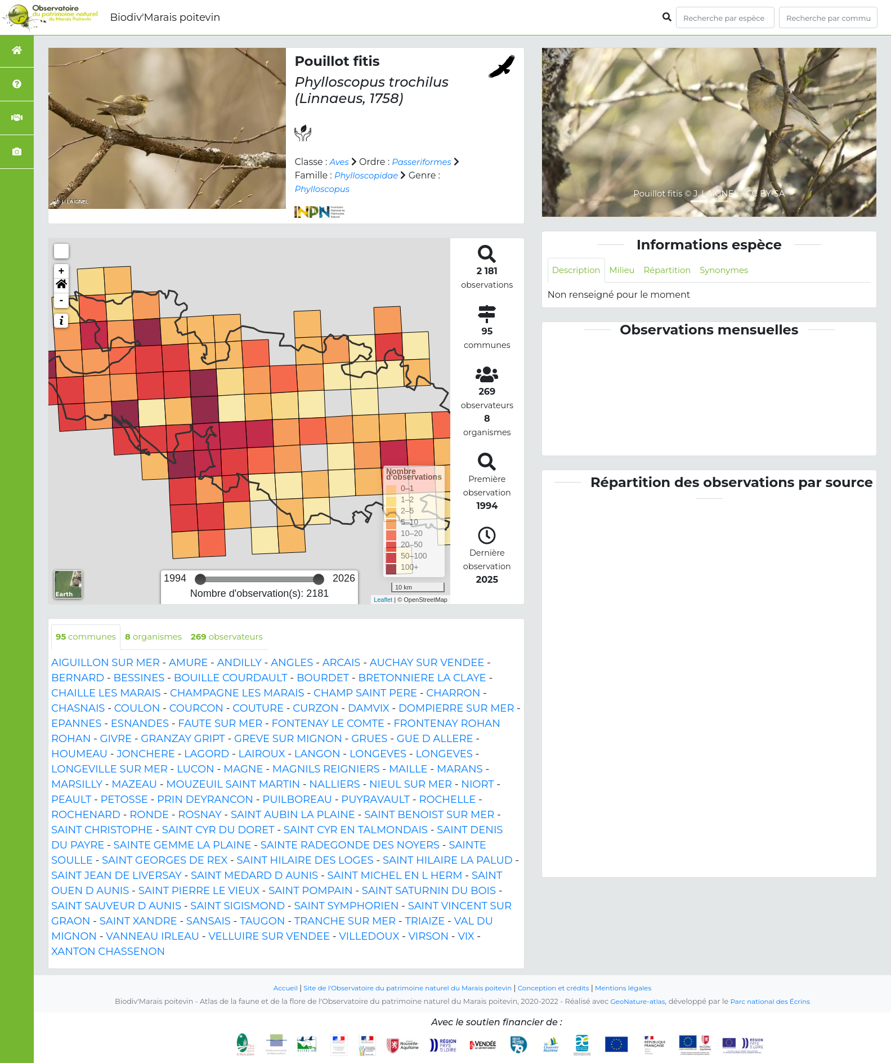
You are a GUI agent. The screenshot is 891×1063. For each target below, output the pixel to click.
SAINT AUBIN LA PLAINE (293, 815)
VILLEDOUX (369, 937)
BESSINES (138, 678)
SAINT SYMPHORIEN (346, 906)
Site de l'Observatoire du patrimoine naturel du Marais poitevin (403, 988)
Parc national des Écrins (772, 1001)
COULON (137, 709)
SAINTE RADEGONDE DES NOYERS (350, 845)
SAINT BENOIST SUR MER (429, 815)
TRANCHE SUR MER (345, 921)
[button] (61, 286)
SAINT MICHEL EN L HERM (394, 876)
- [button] (62, 300)
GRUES (369, 739)
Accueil (272, 988)
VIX (466, 937)
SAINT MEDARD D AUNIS (254, 876)
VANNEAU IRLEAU (152, 937)
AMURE (188, 663)
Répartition (675, 270)
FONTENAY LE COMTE (328, 724)
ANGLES (292, 663)
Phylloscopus (323, 189)
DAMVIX (368, 709)
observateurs (239, 637)
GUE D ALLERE (435, 739)
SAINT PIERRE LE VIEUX (198, 891)
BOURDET (323, 678)
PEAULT (71, 800)
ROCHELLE (447, 800)
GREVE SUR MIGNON (288, 739)
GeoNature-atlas (634, 1001)
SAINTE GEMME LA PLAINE (183, 845)
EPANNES (76, 724)
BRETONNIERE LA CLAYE (422, 678)
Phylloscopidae (369, 175)
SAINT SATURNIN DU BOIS (429, 891)
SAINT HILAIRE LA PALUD (448, 861)
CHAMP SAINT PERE (365, 693)
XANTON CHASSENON (108, 952)
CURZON (315, 709)
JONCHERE (145, 754)
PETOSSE (124, 800)
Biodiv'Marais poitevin (165, 17)
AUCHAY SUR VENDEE (427, 663)
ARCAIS (342, 663)
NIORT (477, 785)
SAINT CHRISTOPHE (102, 830)
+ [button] (62, 271)
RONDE (149, 815)
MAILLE (408, 769)
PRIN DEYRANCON (205, 800)
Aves (340, 162)
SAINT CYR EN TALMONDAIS (356, 830)
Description (578, 270)
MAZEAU (134, 785)
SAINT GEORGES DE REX (164, 861)
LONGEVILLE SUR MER (109, 769)
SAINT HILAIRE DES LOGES (305, 861)
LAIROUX (262, 754)
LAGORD (206, 754)
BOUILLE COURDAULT (231, 678)
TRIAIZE (425, 921)
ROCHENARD (85, 815)
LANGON (317, 754)
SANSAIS (208, 921)
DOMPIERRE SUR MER (456, 709)
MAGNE (243, 769)
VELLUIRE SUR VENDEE (269, 937)
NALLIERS (334, 785)
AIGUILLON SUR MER (105, 663)
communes (88, 637)
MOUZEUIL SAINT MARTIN (233, 785)
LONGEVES (378, 754)
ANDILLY (239, 663)
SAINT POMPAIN (310, 891)
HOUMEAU (79, 754)
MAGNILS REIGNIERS (326, 769)
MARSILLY (76, 785)
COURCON (196, 709)
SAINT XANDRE (138, 921)
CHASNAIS (78, 709)
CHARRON (453, 693)
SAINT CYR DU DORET (218, 830)
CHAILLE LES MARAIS (106, 693)
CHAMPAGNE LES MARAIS (237, 693)
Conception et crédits (560, 988)
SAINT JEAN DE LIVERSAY (116, 876)
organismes (160, 637)
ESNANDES (140, 724)
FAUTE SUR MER (220, 724)
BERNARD (77, 678)
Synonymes (736, 270)
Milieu (627, 270)
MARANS (460, 769)
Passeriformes (425, 162)
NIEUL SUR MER (410, 785)
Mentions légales (635, 988)
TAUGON (262, 921)
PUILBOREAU (297, 800)
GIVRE (116, 739)
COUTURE (258, 709)
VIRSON (429, 937)
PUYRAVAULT (375, 800)
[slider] (200, 579)
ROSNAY (199, 815)
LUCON (195, 769)
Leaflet (383, 599)
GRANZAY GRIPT (183, 739)
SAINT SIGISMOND (237, 906)
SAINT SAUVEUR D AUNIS (116, 906)
